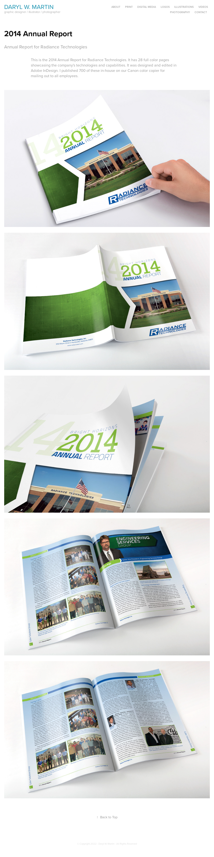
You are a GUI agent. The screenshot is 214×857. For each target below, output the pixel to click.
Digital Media (146, 7)
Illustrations (184, 7)
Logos (165, 7)
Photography (180, 12)
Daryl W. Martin (29, 6)
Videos (203, 7)
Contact (201, 12)
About (115, 7)
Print (129, 7)
